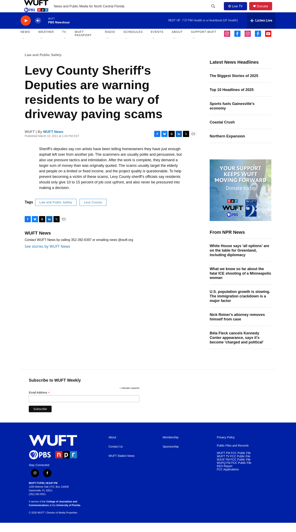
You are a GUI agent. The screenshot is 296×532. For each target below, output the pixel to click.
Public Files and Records (233, 454)
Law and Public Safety (43, 64)
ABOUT (177, 41)
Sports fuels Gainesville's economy (232, 115)
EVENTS (157, 41)
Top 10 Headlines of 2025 (232, 99)
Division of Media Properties (62, 521)
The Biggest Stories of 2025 (234, 85)
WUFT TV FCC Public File (233, 465)
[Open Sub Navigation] (23, 47)
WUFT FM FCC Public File (234, 462)
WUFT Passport (83, 42)
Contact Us (116, 455)
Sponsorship (171, 455)
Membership (170, 446)
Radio (110, 41)
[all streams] (261, 30)
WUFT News (53, 141)
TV (64, 41)
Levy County (93, 211)
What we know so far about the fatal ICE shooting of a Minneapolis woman (240, 282)
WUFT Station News (122, 465)
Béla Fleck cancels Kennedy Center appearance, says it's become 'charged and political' (237, 347)
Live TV (236, 10)
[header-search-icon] (213, 11)
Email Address (39, 402)
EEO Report (224, 475)
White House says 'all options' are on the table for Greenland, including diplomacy (239, 259)
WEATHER (46, 41)
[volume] (38, 30)
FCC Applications (228, 478)
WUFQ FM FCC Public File (234, 472)
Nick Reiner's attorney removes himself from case (237, 326)
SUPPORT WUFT (203, 41)
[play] (25, 30)
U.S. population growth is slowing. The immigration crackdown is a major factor (240, 305)
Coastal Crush (222, 131)
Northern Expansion (227, 145)
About (112, 446)
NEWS (25, 41)
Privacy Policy (226, 446)
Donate (265, 11)
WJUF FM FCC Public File (234, 468)
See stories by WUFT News (47, 255)
